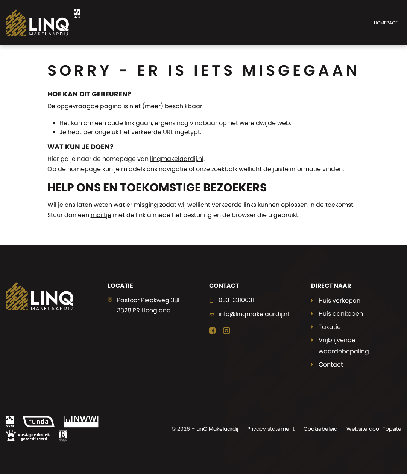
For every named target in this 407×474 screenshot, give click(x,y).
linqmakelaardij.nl (177, 158)
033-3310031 (236, 300)
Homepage (386, 23)
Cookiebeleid (320, 429)
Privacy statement (271, 429)
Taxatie (330, 327)
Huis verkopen (339, 300)
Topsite (392, 429)
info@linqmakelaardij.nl (254, 314)
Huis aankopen (341, 313)
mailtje (101, 215)
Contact (331, 364)
